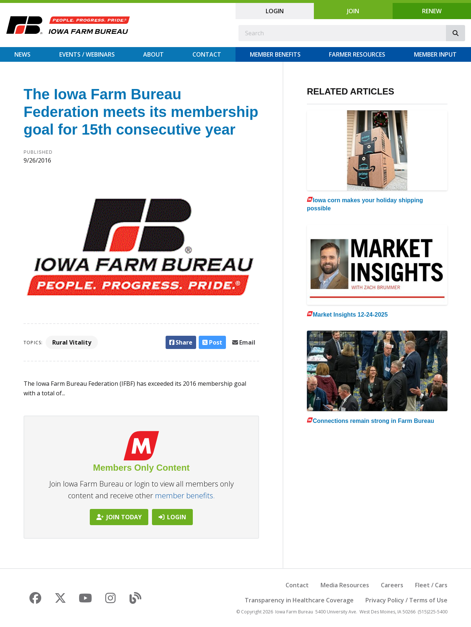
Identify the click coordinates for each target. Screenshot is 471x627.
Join (353, 11)
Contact (206, 54)
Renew (432, 11)
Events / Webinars (87, 54)
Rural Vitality (71, 342)
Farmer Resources (357, 54)
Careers (392, 585)
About (153, 54)
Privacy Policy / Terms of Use (406, 600)
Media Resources (345, 585)
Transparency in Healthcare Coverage (299, 600)
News (22, 54)
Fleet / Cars (431, 585)
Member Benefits (275, 54)
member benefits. (185, 495)
